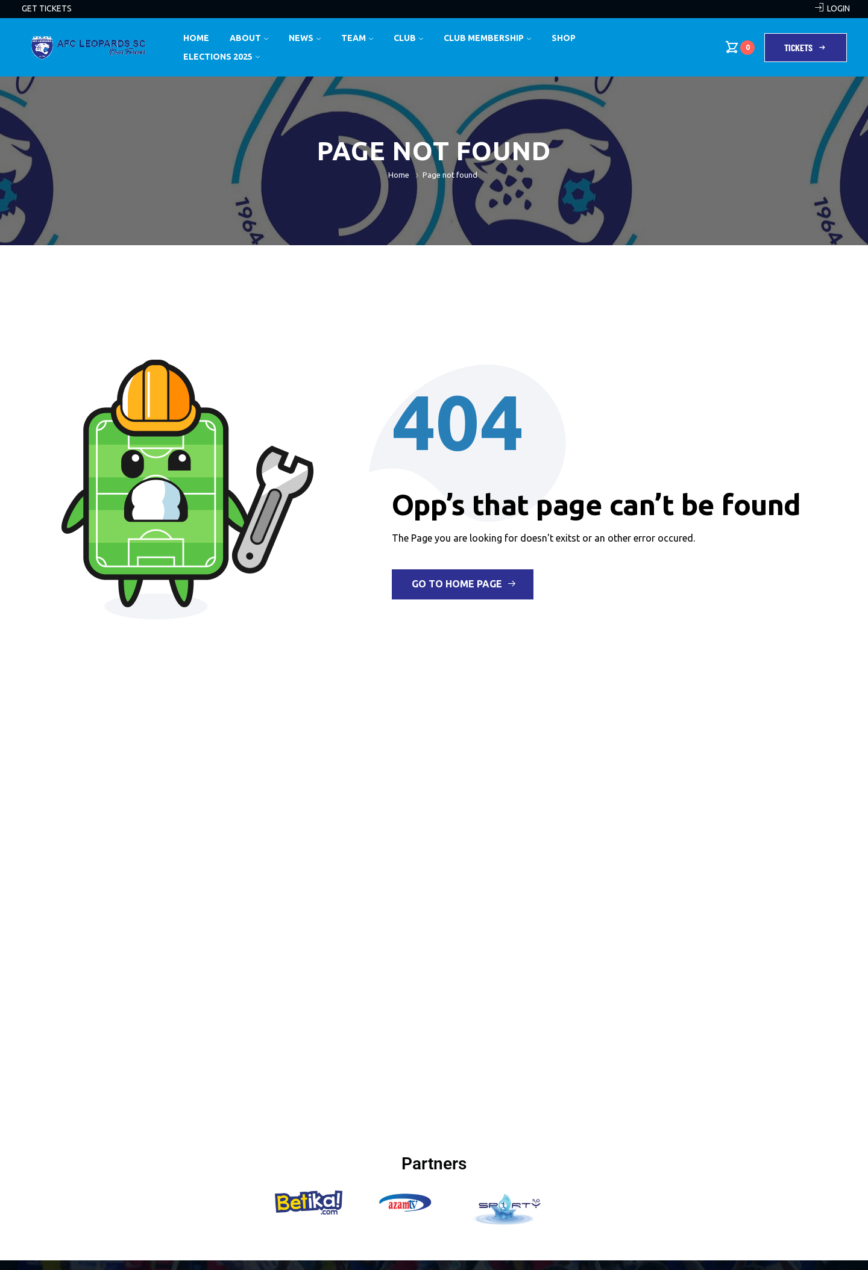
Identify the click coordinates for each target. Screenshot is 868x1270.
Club (405, 38)
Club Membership (484, 38)
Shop (564, 38)
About (245, 38)
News (301, 38)
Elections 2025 (218, 56)
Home (196, 38)
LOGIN (838, 8)
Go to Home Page (464, 583)
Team (353, 38)
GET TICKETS (47, 8)
